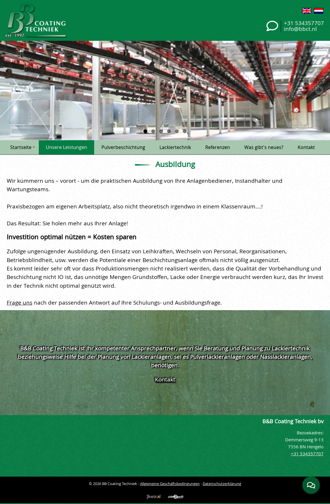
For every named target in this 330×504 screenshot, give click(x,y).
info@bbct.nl (300, 28)
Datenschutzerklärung (222, 483)
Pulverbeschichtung (123, 147)
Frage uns (19, 302)
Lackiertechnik (175, 147)
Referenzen (217, 147)
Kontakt (306, 147)
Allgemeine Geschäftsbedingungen (170, 483)
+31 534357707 (304, 23)
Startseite (22, 147)
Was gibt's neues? (263, 147)
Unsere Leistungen (68, 147)
